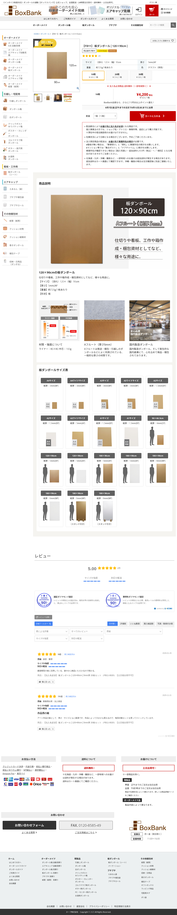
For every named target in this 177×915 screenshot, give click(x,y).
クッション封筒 (13, 228)
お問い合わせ (126, 18)
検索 (173, 25)
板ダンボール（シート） (117, 862)
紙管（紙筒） (12, 220)
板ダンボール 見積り (50, 873)
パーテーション (114, 866)
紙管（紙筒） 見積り (50, 880)
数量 (88, 115)
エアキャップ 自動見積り (52, 866)
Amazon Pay (8, 773)
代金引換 (29, 766)
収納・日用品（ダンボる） (12, 262)
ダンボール (45, 34)
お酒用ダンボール (82, 895)
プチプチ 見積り (48, 876)
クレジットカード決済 (13, 766)
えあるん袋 (112, 874)
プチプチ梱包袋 (13, 197)
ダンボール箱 (12, 109)
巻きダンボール (13, 245)
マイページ (166, 8)
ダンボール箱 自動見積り (52, 862)
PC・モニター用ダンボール (86, 892)
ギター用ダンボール (83, 888)
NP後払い (27, 769)
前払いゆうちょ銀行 (12, 769)
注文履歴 (165, 12)
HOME (36, 34)
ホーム (11, 858)
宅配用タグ (145, 893)
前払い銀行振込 (43, 766)
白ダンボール (12, 117)
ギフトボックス (147, 885)
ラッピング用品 (147, 888)
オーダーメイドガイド (18, 866)
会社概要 (12, 883)
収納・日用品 (146, 873)
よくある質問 (107, 18)
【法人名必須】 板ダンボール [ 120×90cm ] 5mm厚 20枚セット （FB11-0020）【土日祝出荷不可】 (89, 675)
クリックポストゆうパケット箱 (81, 874)
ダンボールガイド (88, 18)
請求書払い (40, 769)
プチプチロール (13, 205)
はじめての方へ (51, 18)
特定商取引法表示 (122, 906)
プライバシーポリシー (99, 906)
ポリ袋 (144, 897)
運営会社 (80, 906)
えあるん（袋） (13, 188)
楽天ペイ (21, 773)
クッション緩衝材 (14, 237)
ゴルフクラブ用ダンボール (85, 885)
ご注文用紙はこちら (85, 832)
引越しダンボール (14, 100)
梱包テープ (11, 253)
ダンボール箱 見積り (50, 869)
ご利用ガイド (70, 18)
